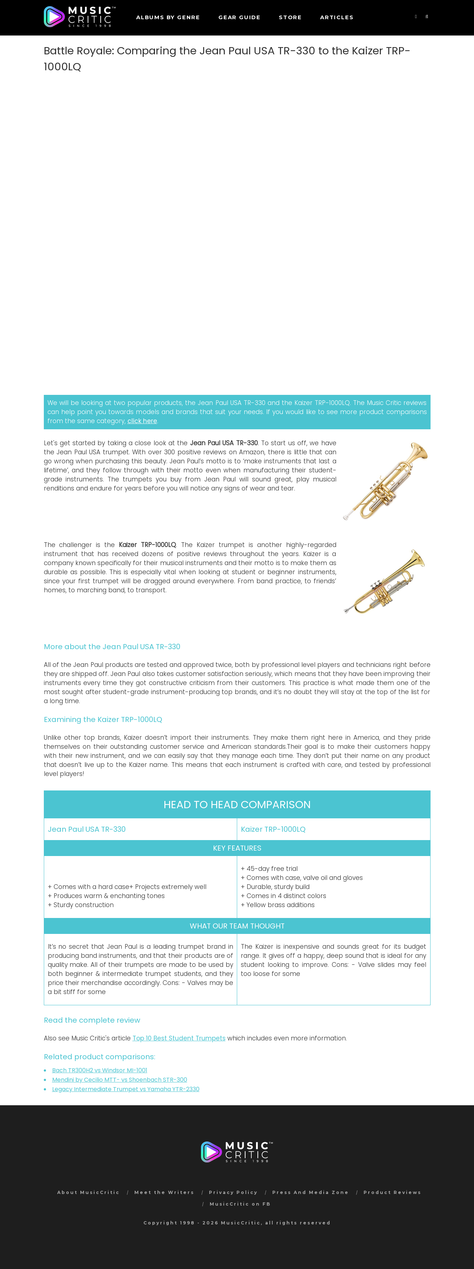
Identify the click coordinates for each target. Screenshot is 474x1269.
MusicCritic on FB (240, 1204)
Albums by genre (168, 17)
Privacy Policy (233, 1192)
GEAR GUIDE (239, 17)
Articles (336, 17)
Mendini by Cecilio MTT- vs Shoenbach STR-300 (119, 1080)
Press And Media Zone (310, 1192)
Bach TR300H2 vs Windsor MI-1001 (99, 1070)
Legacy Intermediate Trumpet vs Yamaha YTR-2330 (126, 1089)
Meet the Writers (164, 1192)
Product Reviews (392, 1192)
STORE (290, 17)
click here (142, 421)
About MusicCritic (88, 1192)
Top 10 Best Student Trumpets (179, 1038)
